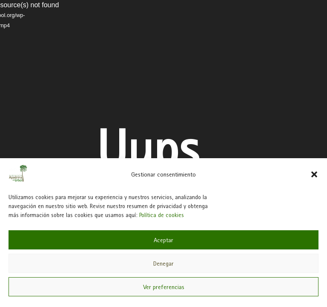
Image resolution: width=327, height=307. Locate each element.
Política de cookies (161, 214)
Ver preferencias (163, 287)
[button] (314, 174)
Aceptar (163, 240)
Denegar (163, 263)
